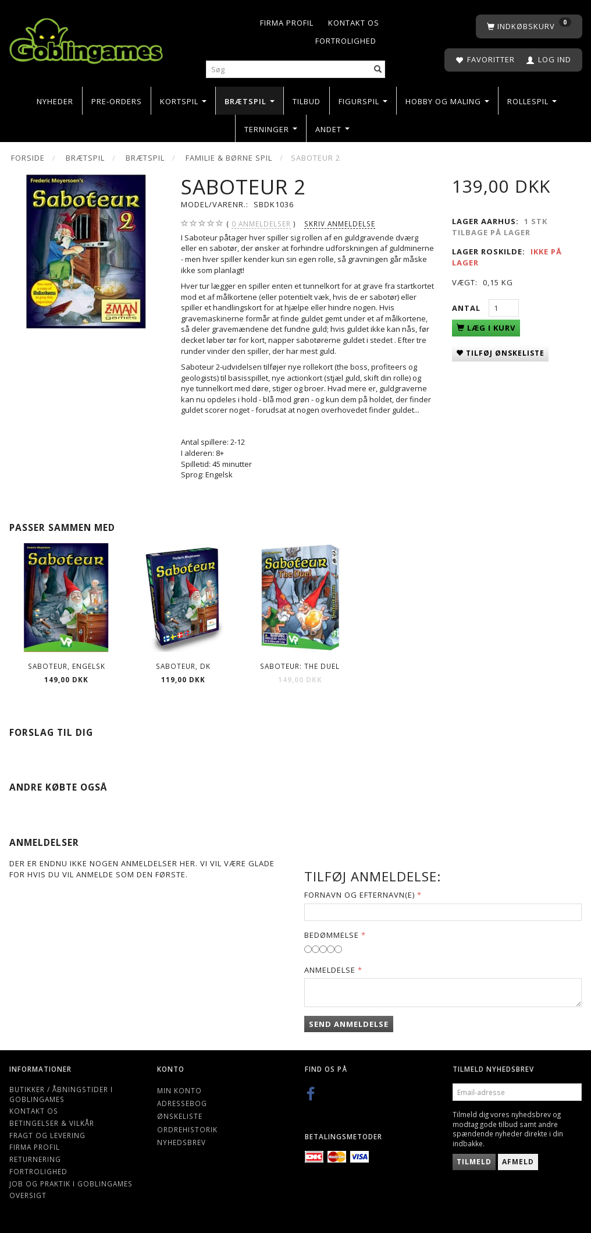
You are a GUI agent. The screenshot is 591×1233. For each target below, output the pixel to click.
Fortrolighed (345, 41)
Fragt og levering (47, 1135)
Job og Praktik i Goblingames (71, 1183)
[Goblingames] (86, 38)
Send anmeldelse (349, 1024)
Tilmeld (474, 1162)
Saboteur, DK (183, 666)
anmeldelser (261, 224)
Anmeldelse (329, 970)
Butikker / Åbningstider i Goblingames (61, 1094)
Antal (467, 308)
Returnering (35, 1159)
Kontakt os (353, 22)
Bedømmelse (331, 935)
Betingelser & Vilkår (51, 1123)
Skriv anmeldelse (339, 223)
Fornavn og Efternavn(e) (359, 895)
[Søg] (378, 69)
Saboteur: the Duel (300, 666)
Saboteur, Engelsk (66, 666)
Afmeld (518, 1162)
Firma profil (287, 22)
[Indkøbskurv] (529, 26)
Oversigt (28, 1195)
